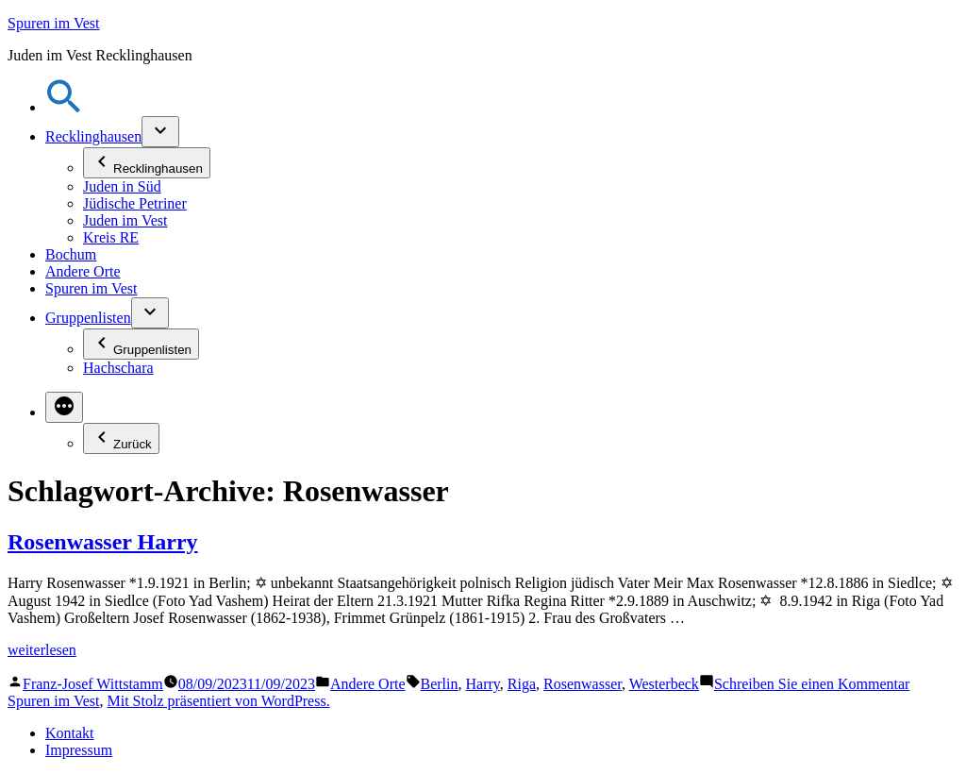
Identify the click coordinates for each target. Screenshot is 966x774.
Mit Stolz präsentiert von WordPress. (218, 701)
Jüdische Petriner (135, 203)
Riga (522, 684)
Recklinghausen (93, 136)
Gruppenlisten (88, 318)
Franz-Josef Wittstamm (93, 684)
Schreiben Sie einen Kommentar (812, 684)
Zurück (121, 438)
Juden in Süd (122, 186)
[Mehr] (64, 407)
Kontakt (69, 733)
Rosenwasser (582, 684)
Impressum (78, 750)
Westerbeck (664, 684)
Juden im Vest (125, 220)
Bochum (70, 254)
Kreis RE (111, 237)
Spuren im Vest (53, 23)
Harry (483, 684)
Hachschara (118, 368)
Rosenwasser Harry (103, 542)
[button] (64, 107)
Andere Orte (83, 271)
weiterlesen (42, 650)
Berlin (439, 684)
